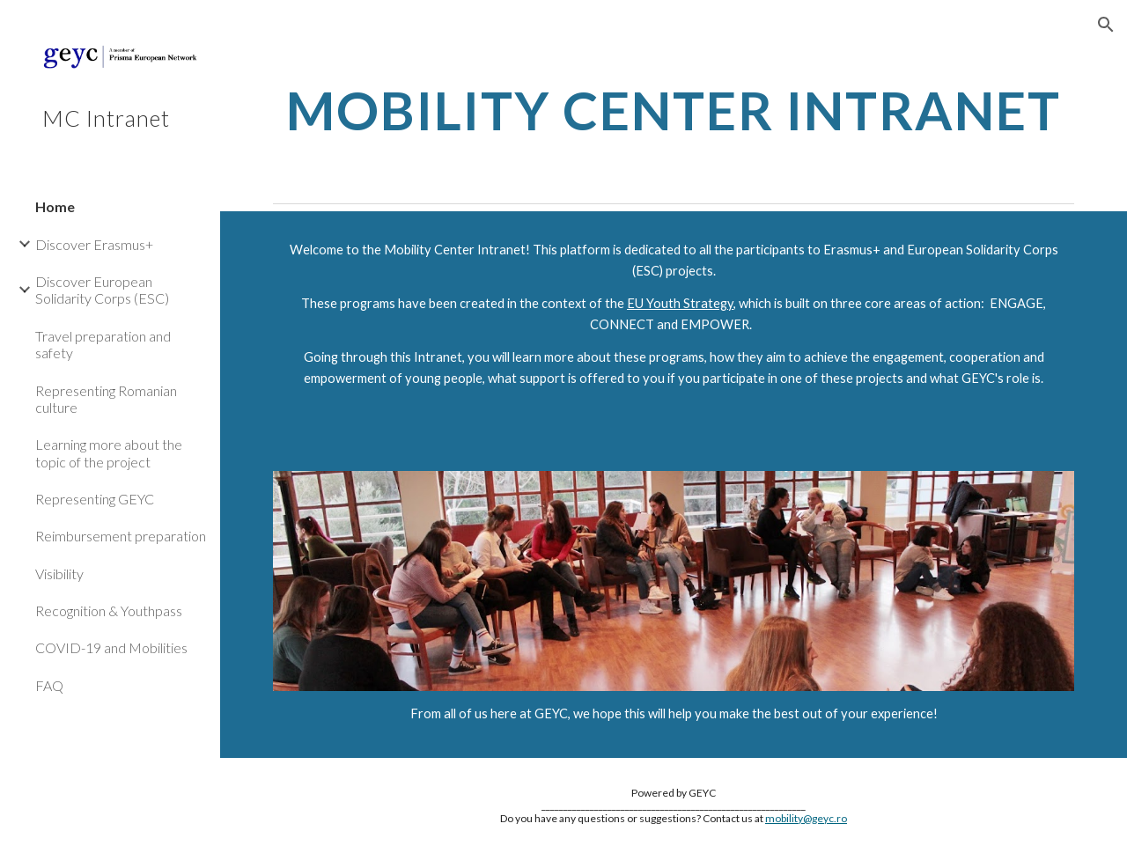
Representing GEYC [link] (94, 498)
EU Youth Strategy (680, 303)
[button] (1106, 25)
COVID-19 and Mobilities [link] (111, 647)
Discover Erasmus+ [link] (94, 244)
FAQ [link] (49, 685)
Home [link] (55, 206)
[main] (674, 110)
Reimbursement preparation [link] (120, 535)
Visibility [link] (59, 573)
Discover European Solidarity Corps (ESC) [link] (102, 289)
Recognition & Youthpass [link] (108, 610)
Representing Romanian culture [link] (106, 398)
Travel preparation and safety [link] (103, 344)
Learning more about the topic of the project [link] (108, 452)
